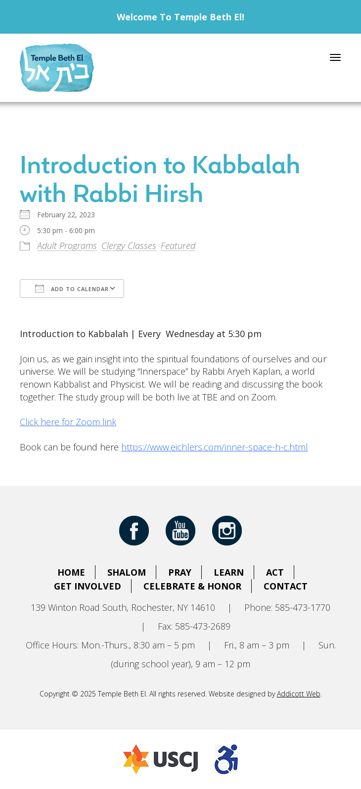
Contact (286, 586)
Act (275, 572)
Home (71, 572)
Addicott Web (298, 693)
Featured (178, 245)
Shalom (126, 572)
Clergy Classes (128, 245)
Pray (179, 572)
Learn (229, 572)
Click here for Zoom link (68, 422)
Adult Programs (67, 245)
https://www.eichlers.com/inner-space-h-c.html (214, 447)
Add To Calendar (72, 288)
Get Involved (87, 586)
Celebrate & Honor (192, 586)
